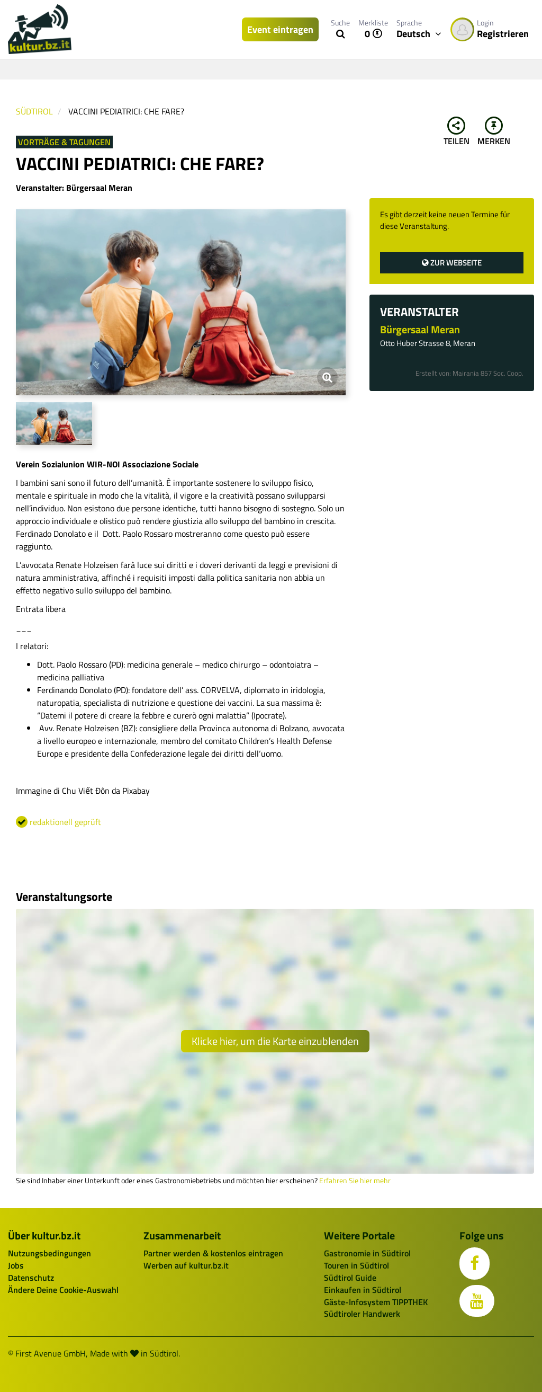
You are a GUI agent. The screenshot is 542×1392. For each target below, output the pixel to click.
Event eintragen (280, 29)
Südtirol (34, 111)
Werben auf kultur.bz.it (186, 1265)
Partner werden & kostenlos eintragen (213, 1253)
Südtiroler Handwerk (362, 1313)
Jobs (16, 1265)
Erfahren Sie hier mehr (355, 1180)
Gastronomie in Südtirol (367, 1253)
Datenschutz (31, 1277)
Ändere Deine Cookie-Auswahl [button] (63, 1289)
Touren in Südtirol (356, 1265)
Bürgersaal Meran (420, 329)
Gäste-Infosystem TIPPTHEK (376, 1302)
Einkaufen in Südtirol (362, 1289)
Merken (493, 132)
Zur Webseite (452, 262)
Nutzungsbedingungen (49, 1253)
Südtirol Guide (350, 1277)
